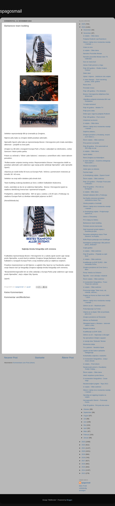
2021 (84, 448)
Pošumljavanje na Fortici (92, 309)
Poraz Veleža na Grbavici (92, 272)
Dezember (87, 30)
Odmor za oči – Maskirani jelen (94, 306)
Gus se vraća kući (89, 62)
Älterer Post (68, 357)
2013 (84, 473)
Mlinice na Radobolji (90, 320)
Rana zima (87, 85)
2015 (84, 467)
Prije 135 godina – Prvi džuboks (94, 91)
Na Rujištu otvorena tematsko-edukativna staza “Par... (94, 199)
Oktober (86, 409)
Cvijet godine (87, 248)
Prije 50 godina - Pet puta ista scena (96, 405)
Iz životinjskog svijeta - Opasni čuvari (96, 175)
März (85, 431)
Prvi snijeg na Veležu (90, 220)
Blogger (69, 500)
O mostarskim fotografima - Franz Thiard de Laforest (95, 283)
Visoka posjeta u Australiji (92, 203)
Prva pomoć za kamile (91, 143)
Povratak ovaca (88, 88)
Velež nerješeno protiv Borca (93, 375)
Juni (85, 422)
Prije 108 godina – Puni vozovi (94, 117)
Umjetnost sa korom (90, 120)
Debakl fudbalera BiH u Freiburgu (95, 195)
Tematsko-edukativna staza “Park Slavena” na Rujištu (95, 235)
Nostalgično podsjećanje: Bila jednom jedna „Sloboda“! (96, 243)
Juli (84, 419)
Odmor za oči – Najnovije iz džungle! (96, 335)
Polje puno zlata (89, 111)
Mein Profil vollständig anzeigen (83, 488)
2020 (84, 451)
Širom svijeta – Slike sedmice (93, 140)
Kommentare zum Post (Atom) (24, 363)
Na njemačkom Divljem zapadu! (94, 338)
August (86, 416)
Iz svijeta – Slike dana (91, 36)
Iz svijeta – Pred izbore (91, 364)
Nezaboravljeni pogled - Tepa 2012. (96, 384)
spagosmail (11, 11)
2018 (84, 457)
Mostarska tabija (89, 344)
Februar (86, 434)
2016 (84, 464)
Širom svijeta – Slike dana (92, 372)
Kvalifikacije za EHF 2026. (92, 332)
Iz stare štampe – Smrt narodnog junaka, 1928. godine (95, 80)
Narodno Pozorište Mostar (92, 53)
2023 (84, 442)
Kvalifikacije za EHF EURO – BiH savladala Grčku (95, 263)
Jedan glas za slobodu (91, 169)
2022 (84, 445)
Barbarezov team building (92, 223)
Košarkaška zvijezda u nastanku (94, 356)
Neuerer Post (10, 357)
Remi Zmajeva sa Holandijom (93, 158)
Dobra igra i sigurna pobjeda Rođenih (96, 114)
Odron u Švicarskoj (90, 217)
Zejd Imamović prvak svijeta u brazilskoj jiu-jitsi (93, 230)
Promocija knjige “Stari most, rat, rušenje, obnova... (94, 291)
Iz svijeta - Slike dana (90, 192)
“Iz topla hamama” (89, 104)
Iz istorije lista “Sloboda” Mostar (94, 341)
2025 (84, 24)
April (85, 428)
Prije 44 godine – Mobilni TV (93, 107)
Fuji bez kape (88, 172)
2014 (84, 470)
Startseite (39, 357)
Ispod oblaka (87, 154)
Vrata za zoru (88, 47)
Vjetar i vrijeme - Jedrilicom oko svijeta (97, 76)
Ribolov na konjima (90, 166)
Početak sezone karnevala (92, 226)
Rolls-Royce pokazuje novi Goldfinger (96, 239)
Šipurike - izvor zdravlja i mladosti (95, 276)
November (87, 33)
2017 (84, 461)
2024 (84, 27)
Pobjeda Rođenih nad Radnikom (94, 39)
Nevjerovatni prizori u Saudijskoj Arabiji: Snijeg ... (94, 368)
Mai (85, 425)
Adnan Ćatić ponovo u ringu (93, 65)
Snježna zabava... (89, 131)
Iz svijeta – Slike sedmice (92, 251)
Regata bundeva (89, 328)
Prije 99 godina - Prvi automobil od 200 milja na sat (95, 147)
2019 (84, 454)
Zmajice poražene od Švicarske (94, 317)
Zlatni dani (87, 73)
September (87, 412)
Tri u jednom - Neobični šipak (93, 347)
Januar (86, 438)
